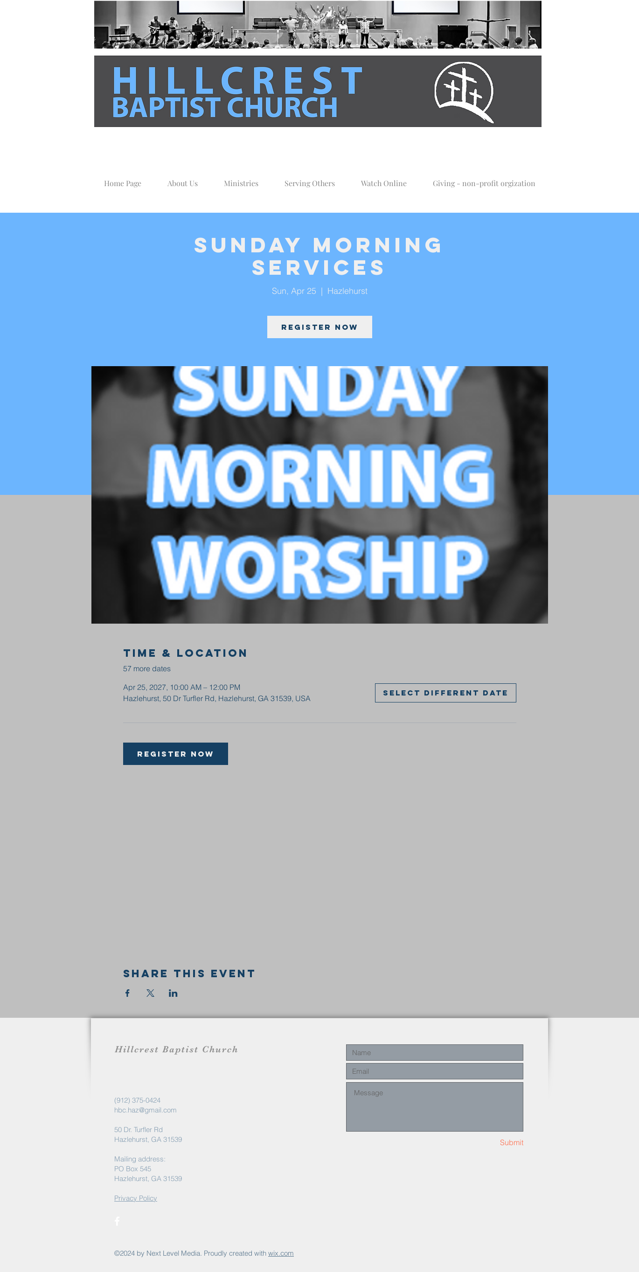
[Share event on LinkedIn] (173, 993)
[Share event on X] (150, 993)
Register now (319, 327)
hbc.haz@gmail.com (145, 1109)
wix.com (281, 1253)
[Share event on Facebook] (127, 993)
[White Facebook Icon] (117, 1221)
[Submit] (490, 1142)
